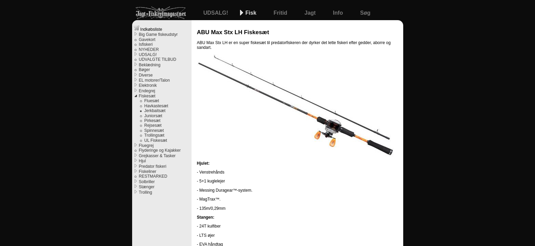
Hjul (142, 161)
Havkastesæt (156, 106)
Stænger (147, 186)
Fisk (251, 13)
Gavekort (147, 39)
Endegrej (147, 90)
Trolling (145, 192)
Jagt (311, 13)
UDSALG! (216, 13)
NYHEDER (149, 49)
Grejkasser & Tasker (157, 155)
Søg (365, 13)
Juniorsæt (153, 115)
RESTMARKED (153, 176)
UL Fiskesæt (155, 140)
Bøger (144, 69)
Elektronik (148, 85)
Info (338, 13)
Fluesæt (151, 100)
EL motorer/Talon (154, 80)
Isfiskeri (146, 44)
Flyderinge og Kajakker (160, 150)
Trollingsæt (154, 135)
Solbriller (147, 181)
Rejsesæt (153, 125)
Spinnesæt (154, 130)
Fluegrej (146, 145)
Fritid (280, 13)
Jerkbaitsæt (155, 110)
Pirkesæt (152, 120)
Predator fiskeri (153, 166)
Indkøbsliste (148, 28)
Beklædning (149, 65)
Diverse (146, 75)
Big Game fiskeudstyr (158, 34)
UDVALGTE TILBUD (158, 59)
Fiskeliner (147, 171)
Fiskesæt (147, 96)
